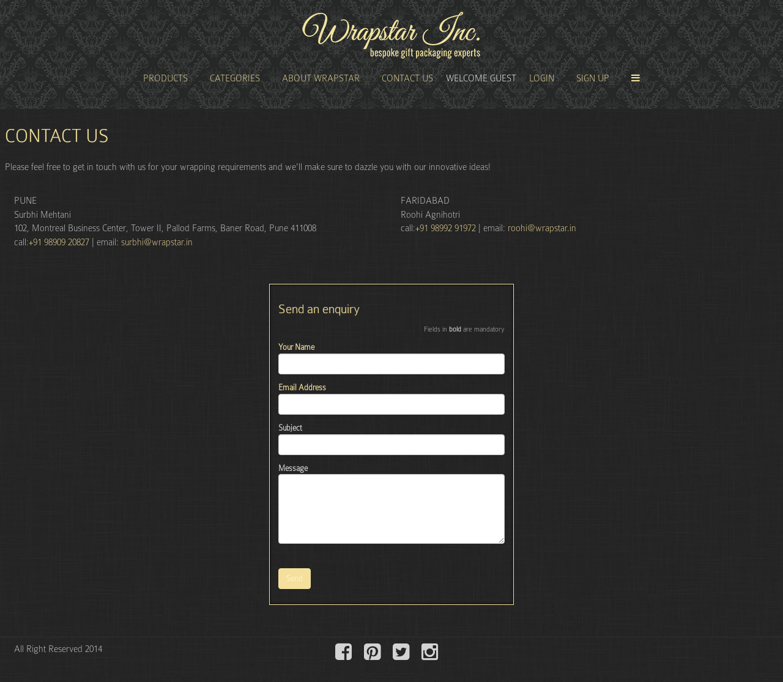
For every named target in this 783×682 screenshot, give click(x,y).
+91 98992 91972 (446, 228)
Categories (235, 78)
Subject (290, 427)
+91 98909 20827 (59, 242)
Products (165, 78)
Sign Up (592, 78)
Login (541, 78)
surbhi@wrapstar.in (157, 242)
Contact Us (407, 78)
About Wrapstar (321, 78)
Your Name (296, 347)
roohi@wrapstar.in (542, 228)
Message (293, 468)
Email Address (302, 387)
